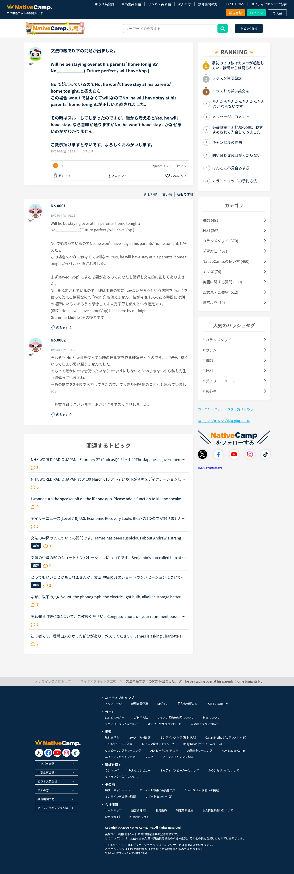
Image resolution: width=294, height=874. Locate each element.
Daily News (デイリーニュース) (202, 744)
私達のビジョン (139, 817)
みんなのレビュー (139, 770)
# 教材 (208, 370)
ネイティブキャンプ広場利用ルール (224, 421)
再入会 (277, 13)
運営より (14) (214, 302)
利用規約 (161, 810)
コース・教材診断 (139, 737)
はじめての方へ (115, 717)
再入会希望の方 (187, 703)
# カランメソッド (217, 339)
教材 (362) (211, 230)
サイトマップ (113, 810)
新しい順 (151, 194)
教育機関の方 (207, 4)
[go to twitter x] (39, 753)
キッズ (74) (212, 271)
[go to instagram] (66, 753)
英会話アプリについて (205, 724)
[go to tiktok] (75, 753)
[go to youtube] (57, 753)
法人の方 (184, 4)
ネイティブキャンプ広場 (120, 757)
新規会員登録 (139, 703)
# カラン (210, 350)
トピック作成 (249, 28)
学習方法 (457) (215, 251)
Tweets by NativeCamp (210, 467)
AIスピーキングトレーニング (123, 750)
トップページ (113, 703)
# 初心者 (210, 391)
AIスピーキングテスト (164, 750)
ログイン (256, 13)
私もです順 (185, 194)
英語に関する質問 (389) (222, 282)
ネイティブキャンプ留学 (269, 4)
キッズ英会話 (104, 4)
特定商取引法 (184, 810)
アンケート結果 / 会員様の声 (157, 790)
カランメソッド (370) (220, 240)
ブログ (149, 757)
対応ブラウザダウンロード (164, 724)
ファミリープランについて (121, 724)
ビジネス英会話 (159, 4)
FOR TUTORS (234, 4)
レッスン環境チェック (158, 744)
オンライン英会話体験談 (120, 796)
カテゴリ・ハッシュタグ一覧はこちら (225, 409)
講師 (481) (211, 220)
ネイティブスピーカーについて (179, 770)
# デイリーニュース (219, 381)
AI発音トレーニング (199, 750)
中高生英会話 (131, 4)
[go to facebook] (48, 753)
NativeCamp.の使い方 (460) (226, 261)
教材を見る (112, 737)
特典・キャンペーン (117, 790)
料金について (211, 717)
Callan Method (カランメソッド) (225, 737)
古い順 (167, 194)
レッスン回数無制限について (175, 717)
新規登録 (235, 13)
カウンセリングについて (223, 770)
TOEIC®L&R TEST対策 (118, 744)
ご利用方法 (141, 717)
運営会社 (138, 810)
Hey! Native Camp (233, 750)
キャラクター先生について (121, 777)
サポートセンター (158, 796)
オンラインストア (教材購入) (178, 737)
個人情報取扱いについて (217, 810)
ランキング (112, 770)
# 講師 (208, 360)
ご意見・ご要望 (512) (220, 292)
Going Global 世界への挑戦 (202, 790)
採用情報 (112, 817)
